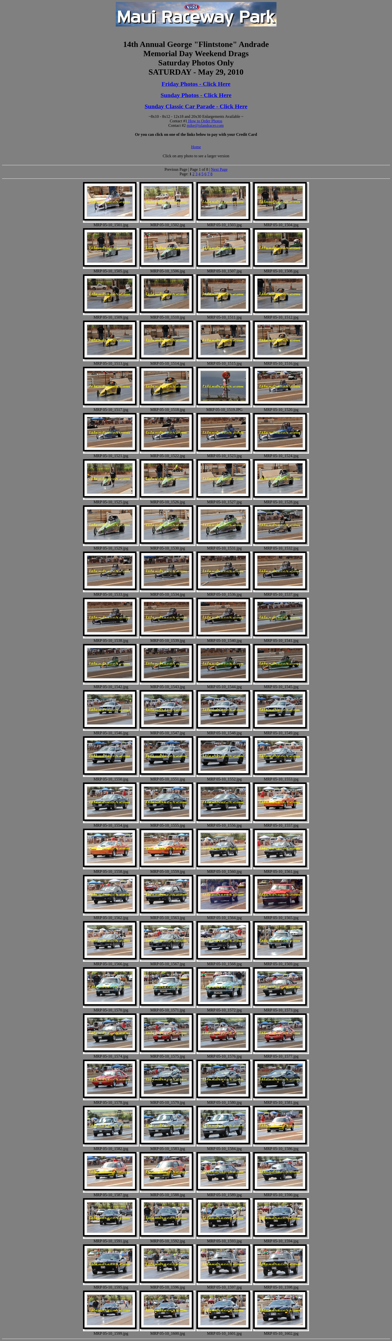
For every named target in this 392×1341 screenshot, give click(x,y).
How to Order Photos (204, 121)
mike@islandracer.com (205, 125)
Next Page (219, 169)
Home (196, 147)
